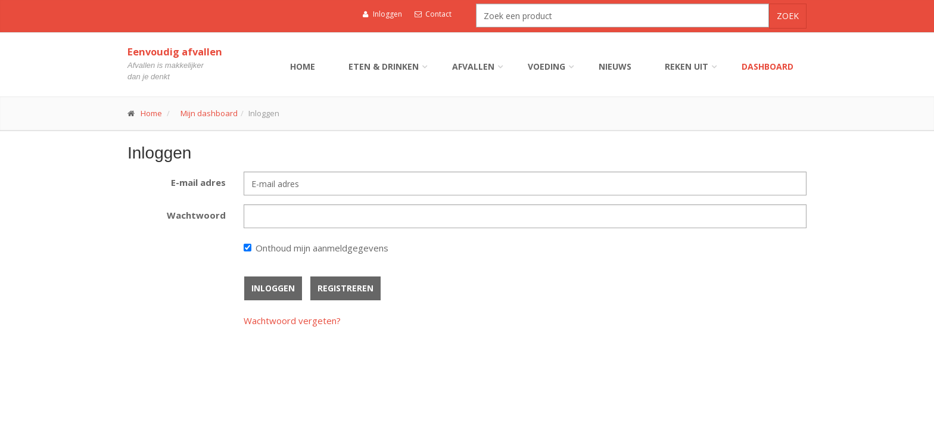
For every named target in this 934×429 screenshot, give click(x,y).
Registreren (345, 288)
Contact (433, 14)
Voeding (546, 66)
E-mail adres (198, 182)
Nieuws (615, 66)
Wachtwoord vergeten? (292, 321)
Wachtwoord (196, 215)
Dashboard (767, 66)
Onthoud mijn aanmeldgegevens (322, 248)
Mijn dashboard (209, 113)
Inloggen (382, 14)
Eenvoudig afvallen (174, 51)
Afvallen (473, 66)
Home (302, 66)
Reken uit (686, 66)
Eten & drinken (383, 66)
